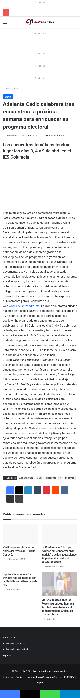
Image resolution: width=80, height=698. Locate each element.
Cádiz (17, 88)
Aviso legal (9, 637)
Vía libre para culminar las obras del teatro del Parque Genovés (19, 551)
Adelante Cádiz (26, 478)
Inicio (7, 88)
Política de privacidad (15, 649)
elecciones (51, 478)
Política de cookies (14, 643)
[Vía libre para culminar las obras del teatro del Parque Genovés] (20, 534)
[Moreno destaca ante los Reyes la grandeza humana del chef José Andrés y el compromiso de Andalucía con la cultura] (59, 584)
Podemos (69, 478)
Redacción (11, 135)
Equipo (7, 655)
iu (61, 478)
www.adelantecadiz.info (24, 306)
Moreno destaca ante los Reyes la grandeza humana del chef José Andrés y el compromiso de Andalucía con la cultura (58, 607)
